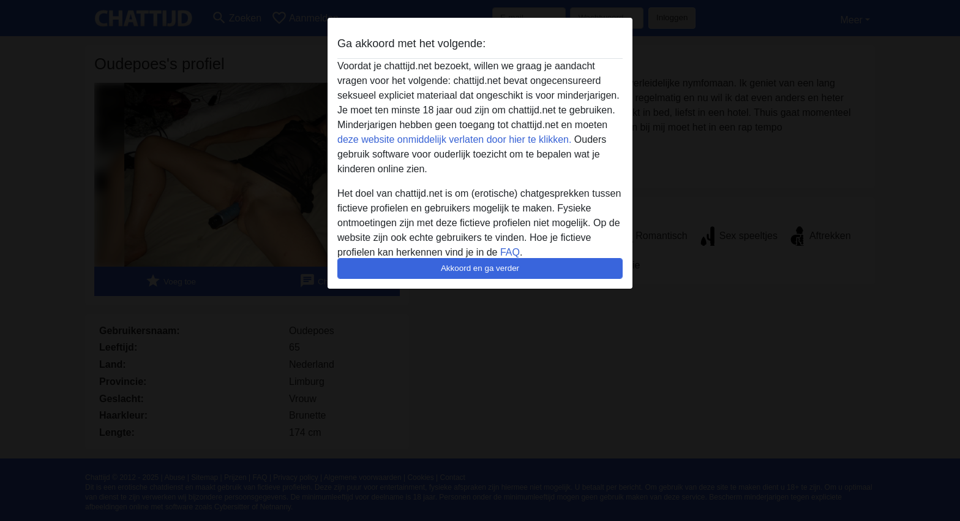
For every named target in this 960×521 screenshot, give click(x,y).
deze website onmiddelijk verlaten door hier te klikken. (454, 139)
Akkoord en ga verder (480, 268)
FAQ (510, 252)
